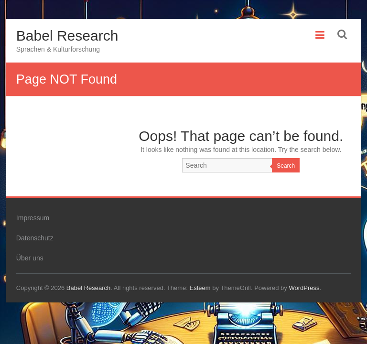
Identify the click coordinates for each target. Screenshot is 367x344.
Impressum (32, 218)
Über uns (29, 258)
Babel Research (67, 35)
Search (286, 165)
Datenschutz (35, 238)
